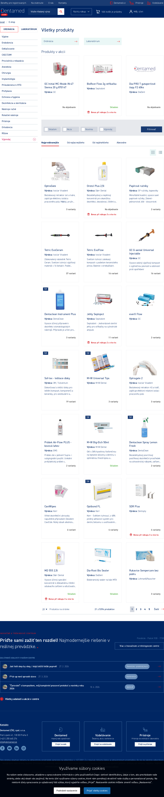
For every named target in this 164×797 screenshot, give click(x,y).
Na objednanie (69, 107)
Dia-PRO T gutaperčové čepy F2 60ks (142, 85)
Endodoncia (7, 42)
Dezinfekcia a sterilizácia (14, 103)
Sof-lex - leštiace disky (57, 378)
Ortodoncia (7, 127)
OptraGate (50, 186)
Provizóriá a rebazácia (13, 60)
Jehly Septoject (95, 314)
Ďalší (156, 609)
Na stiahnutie (37, 2)
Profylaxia (7, 91)
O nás (50, 2)
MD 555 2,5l (51, 570)
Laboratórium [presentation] (29, 29)
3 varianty (71, 209)
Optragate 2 (136, 378)
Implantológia (8, 78)
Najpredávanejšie (50, 142)
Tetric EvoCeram (53, 250)
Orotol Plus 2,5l (95, 186)
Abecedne (121, 142)
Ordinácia (48, 41)
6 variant (71, 529)
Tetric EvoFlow (95, 250)
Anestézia (6, 66)
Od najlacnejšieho (76, 142)
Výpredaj (19, 139)
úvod (2, 22)
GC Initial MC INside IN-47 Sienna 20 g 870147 (58, 85)
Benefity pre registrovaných (13, 2)
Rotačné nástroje (10, 115)
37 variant (71, 273)
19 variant (71, 401)
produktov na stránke (59, 609)
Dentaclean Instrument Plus (60, 314)
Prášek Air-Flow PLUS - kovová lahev (57, 444)
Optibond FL (93, 506)
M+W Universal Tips (98, 378)
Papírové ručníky (138, 186)
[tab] (9, 29)
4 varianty (113, 529)
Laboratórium (93, 41)
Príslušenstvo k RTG (11, 84)
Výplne (5, 36)
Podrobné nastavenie (66, 790)
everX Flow (135, 314)
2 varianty (155, 209)
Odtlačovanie (8, 48)
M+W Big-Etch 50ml (98, 442)
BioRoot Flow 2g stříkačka (102, 84)
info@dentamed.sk (8, 742)
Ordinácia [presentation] (9, 29)
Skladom (114, 107)
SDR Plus (134, 506)
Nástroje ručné (9, 109)
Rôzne (5, 133)
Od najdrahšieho (100, 142)
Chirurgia (6, 72)
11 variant (113, 337)
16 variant (113, 273)
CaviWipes (50, 506)
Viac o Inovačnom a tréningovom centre (139, 645)
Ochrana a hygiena (11, 97)
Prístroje (139, 2)
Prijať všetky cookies (97, 790)
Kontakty (63, 2)
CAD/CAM (7, 54)
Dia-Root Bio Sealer (98, 570)
